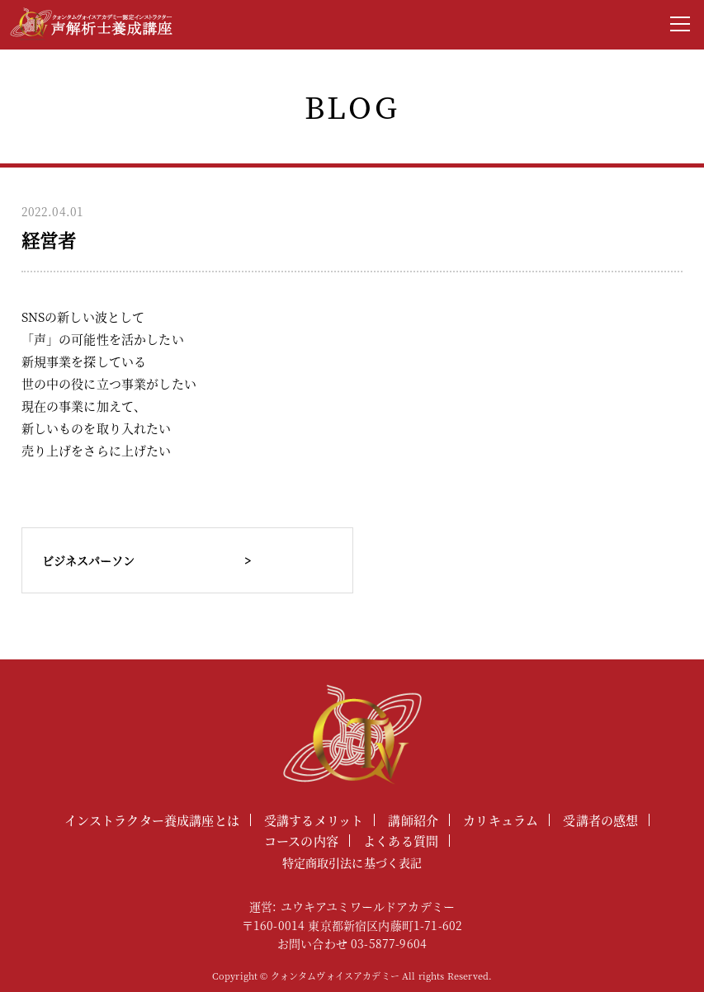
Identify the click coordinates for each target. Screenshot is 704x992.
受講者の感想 (600, 820)
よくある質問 (400, 840)
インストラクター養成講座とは (151, 820)
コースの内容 (301, 840)
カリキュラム (500, 820)
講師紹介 (413, 820)
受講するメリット (313, 820)
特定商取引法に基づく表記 (352, 862)
